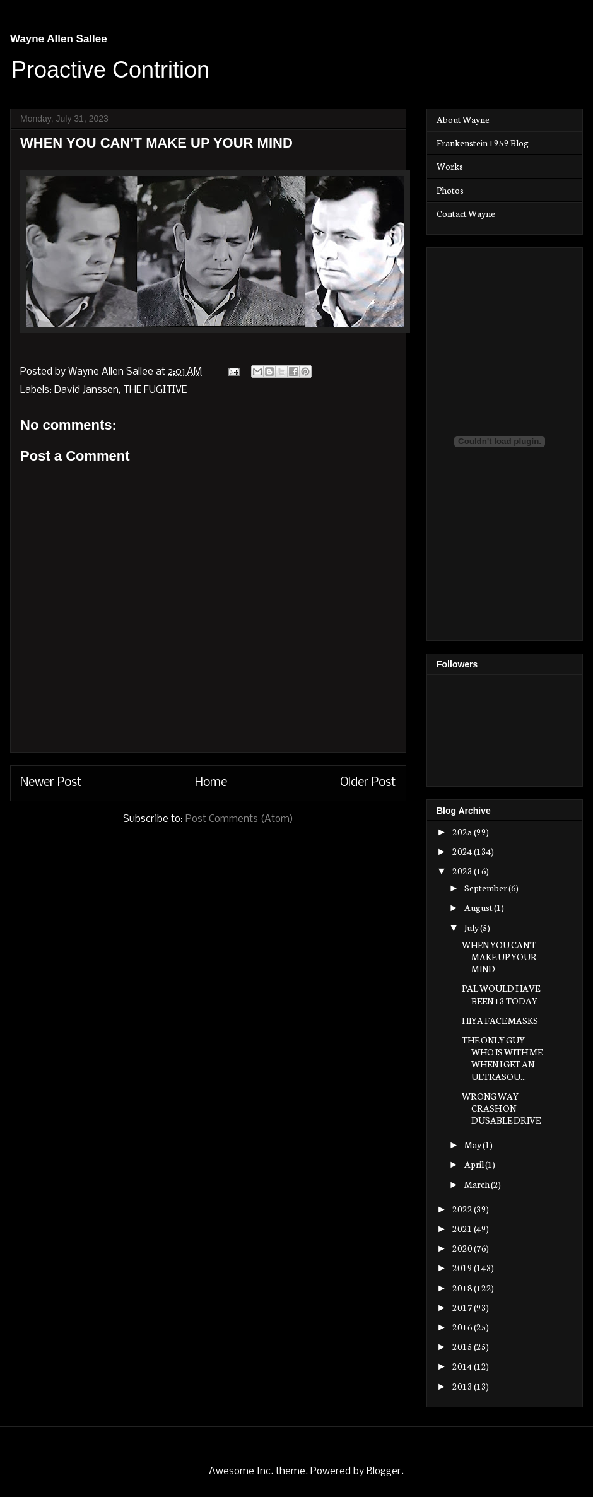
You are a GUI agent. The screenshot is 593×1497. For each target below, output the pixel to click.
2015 (463, 1346)
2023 (463, 870)
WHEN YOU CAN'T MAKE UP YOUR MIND (499, 956)
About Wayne (463, 119)
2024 (463, 851)
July (472, 927)
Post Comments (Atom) (239, 819)
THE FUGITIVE (155, 390)
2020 (463, 1248)
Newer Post (51, 783)
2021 (463, 1228)
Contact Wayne (466, 213)
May (473, 1144)
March (477, 1184)
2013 (463, 1386)
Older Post (368, 783)
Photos (450, 190)
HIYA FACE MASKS (500, 1020)
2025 (463, 831)
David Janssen (86, 390)
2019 (463, 1267)
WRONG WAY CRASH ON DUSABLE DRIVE (501, 1107)
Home (211, 783)
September (486, 887)
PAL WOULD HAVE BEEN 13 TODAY (501, 994)
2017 (463, 1307)
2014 (463, 1365)
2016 (463, 1326)
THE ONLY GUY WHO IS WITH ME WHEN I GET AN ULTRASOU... (502, 1058)
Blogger (384, 1471)
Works (450, 166)
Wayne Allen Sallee (58, 39)
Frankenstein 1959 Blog (483, 142)
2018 (463, 1287)
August (479, 907)
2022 (463, 1208)
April (474, 1164)
